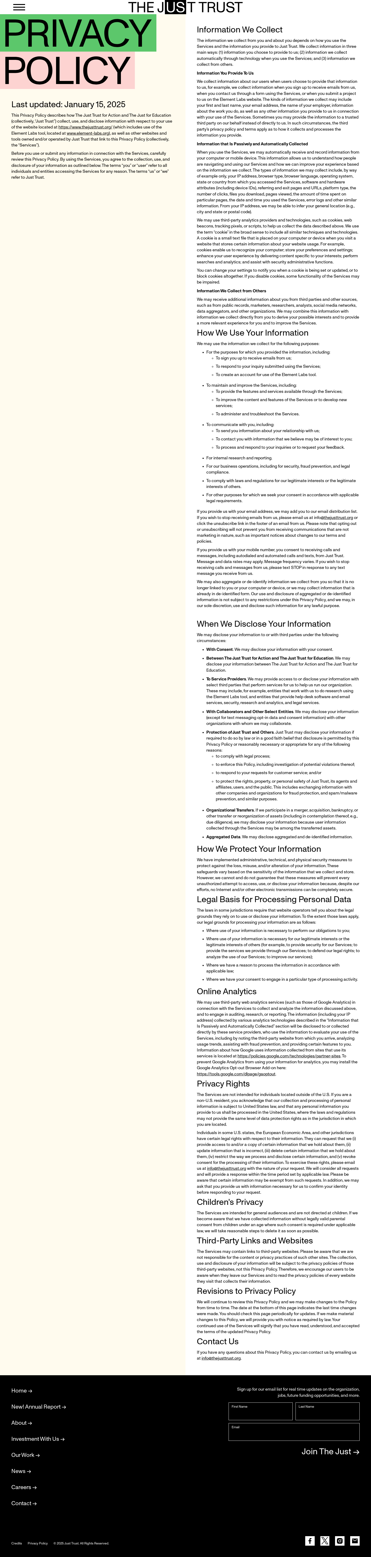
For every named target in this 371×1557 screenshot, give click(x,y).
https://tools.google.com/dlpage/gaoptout (236, 1074)
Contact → (24, 1503)
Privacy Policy (38, 1543)
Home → (21, 1391)
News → (21, 1471)
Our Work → (25, 1455)
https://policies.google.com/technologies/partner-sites (289, 1056)
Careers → (24, 1487)
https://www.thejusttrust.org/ (85, 127)
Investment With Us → (38, 1439)
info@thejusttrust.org (226, 1169)
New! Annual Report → (38, 1407)
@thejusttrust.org (337, 518)
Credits (16, 1543)
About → (21, 1423)
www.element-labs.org (88, 133)
